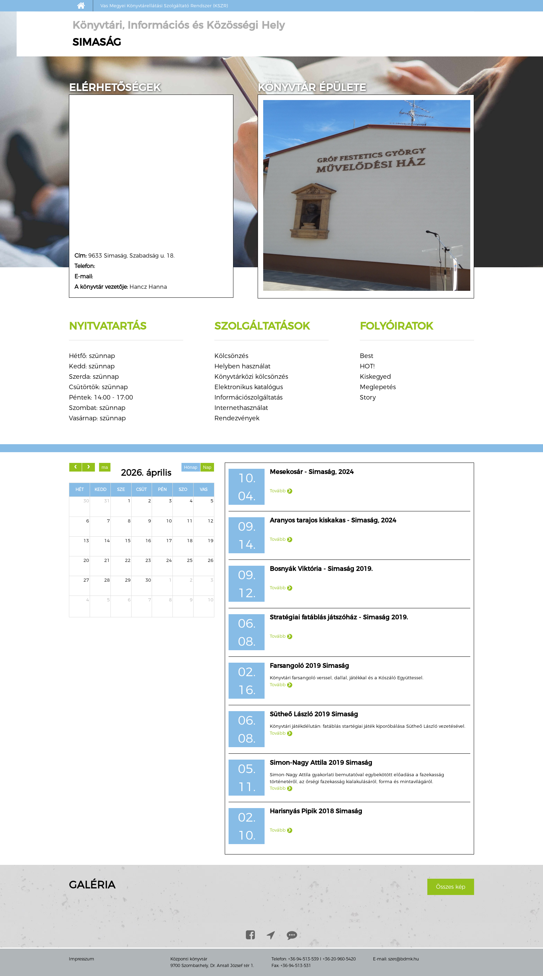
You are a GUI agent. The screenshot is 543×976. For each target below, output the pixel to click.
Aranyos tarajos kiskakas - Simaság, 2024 (333, 520)
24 (169, 560)
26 (210, 560)
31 (107, 500)
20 (86, 560)
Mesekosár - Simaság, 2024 (312, 472)
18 (190, 540)
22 (128, 560)
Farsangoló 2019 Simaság (309, 666)
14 (107, 540)
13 (86, 540)
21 (107, 560)
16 (148, 540)
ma (104, 467)
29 (128, 580)
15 (128, 540)
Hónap (190, 467)
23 (148, 560)
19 (210, 540)
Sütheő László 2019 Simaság (314, 714)
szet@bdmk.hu (403, 958)
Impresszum (81, 958)
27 (86, 580)
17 (169, 540)
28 (107, 580)
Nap (207, 467)
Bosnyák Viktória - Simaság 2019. (321, 569)
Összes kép (450, 887)
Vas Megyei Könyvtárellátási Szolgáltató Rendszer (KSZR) (164, 5)
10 (169, 520)
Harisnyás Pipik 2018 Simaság (316, 811)
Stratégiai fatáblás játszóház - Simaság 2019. (339, 617)
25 (190, 560)
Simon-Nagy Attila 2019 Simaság (321, 763)
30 (86, 500)
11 (190, 520)
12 (210, 520)
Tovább (281, 490)
